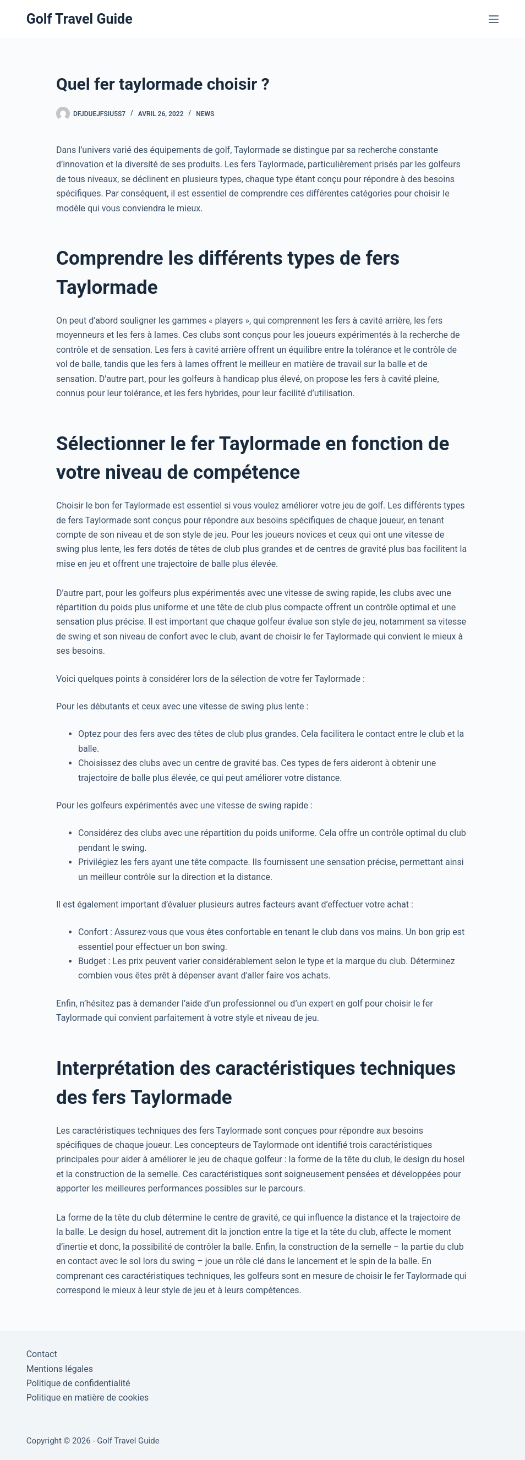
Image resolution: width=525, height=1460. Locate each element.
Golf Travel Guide (79, 19)
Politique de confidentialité (78, 1383)
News (205, 114)
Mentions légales (59, 1369)
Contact (41, 1354)
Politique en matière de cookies (87, 1397)
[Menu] (494, 19)
